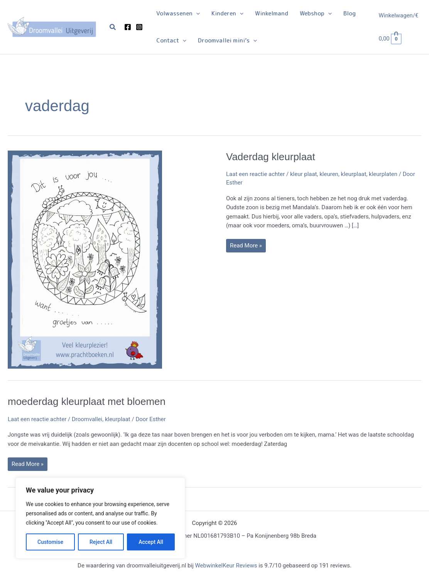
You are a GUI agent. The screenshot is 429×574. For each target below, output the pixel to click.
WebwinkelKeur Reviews (226, 565)
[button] (113, 27)
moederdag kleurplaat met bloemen (87, 401)
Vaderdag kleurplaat (270, 157)
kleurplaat (354, 174)
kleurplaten (383, 174)
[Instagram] (139, 27)
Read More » (246, 247)
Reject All (101, 542)
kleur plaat (303, 174)
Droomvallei (87, 419)
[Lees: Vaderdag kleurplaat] (85, 259)
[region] (100, 518)
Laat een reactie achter (255, 174)
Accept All (150, 542)
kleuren (328, 174)
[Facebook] (127, 27)
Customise (50, 542)
